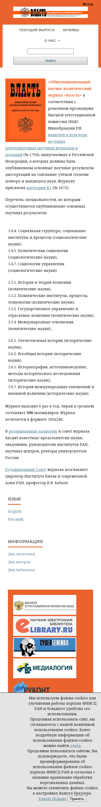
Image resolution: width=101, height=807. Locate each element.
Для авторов (19, 562)
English (15, 511)
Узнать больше (52, 798)
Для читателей (21, 554)
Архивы (71, 30)
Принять (77, 799)
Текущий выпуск (37, 30)
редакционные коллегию (33, 431)
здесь (75, 745)
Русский (15, 519)
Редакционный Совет (25, 469)
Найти (51, 61)
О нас (50, 40)
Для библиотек (21, 569)
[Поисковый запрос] (50, 51)
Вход (88, 4)
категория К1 (39, 187)
